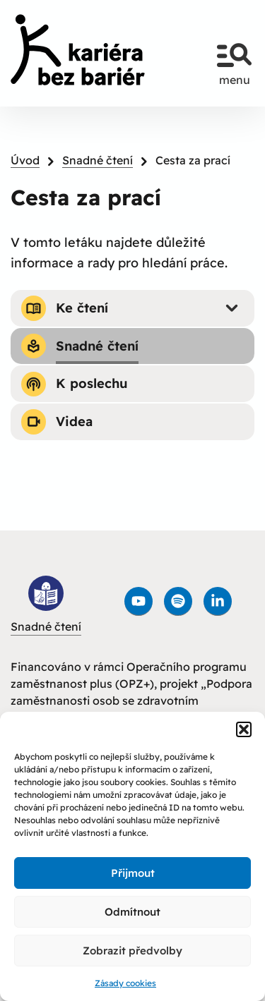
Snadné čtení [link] (97, 160)
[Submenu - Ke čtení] (231, 308)
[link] (78, 49)
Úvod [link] (25, 160)
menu (234, 57)
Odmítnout (132, 911)
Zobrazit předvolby (132, 950)
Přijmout (133, 873)
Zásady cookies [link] (125, 983)
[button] (244, 729)
